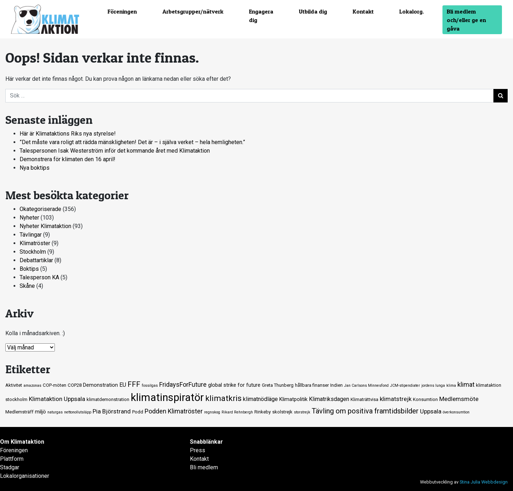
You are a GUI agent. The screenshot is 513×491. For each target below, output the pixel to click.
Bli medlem (204, 467)
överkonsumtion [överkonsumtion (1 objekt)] (456, 412)
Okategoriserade (40, 209)
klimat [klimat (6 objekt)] (466, 384)
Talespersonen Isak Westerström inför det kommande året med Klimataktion (115, 150)
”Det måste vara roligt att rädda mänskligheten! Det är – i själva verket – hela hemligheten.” (132, 142)
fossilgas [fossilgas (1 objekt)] (150, 385)
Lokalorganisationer (24, 475)
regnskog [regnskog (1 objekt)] (212, 412)
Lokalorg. (411, 11)
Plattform (12, 458)
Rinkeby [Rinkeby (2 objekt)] (262, 412)
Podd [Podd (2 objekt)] (137, 412)
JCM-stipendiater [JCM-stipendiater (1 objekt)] (405, 385)
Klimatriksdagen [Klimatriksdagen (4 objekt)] (329, 399)
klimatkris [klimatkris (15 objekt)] (223, 398)
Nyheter (29, 217)
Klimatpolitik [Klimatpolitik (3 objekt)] (293, 399)
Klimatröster (35, 243)
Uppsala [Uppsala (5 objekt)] (430, 411)
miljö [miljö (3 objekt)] (40, 411)
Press (197, 450)
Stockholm (33, 251)
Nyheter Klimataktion (45, 226)
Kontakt (363, 11)
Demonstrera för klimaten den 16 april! (67, 159)
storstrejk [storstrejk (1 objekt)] (302, 412)
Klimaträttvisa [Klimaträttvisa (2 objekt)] (364, 399)
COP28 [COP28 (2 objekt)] (75, 385)
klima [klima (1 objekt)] (451, 385)
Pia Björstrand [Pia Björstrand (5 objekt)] (112, 411)
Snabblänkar (206, 441)
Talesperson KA (39, 277)
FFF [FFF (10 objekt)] (134, 384)
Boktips (29, 268)
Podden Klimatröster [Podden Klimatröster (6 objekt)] (174, 411)
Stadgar (9, 467)
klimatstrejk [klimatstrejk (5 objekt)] (395, 398)
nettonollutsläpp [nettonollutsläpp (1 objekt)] (77, 412)
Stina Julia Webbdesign (484, 482)
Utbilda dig (313, 11)
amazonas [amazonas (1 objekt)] (32, 385)
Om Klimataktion (22, 441)
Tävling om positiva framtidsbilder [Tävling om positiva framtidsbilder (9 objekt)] (365, 411)
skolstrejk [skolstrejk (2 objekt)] (282, 412)
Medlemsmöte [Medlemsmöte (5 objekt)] (458, 398)
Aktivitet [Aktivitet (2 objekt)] (13, 385)
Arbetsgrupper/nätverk (192, 11)
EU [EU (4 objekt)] (122, 384)
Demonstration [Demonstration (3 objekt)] (100, 385)
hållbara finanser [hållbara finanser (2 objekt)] (312, 385)
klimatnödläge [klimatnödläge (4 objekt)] (260, 399)
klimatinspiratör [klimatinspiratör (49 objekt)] (167, 397)
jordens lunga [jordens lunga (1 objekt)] (433, 385)
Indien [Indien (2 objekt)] (336, 385)
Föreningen (122, 11)
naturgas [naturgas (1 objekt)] (55, 412)
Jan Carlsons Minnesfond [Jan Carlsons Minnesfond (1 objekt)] (366, 385)
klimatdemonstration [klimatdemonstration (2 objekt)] (108, 399)
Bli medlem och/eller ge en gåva (466, 20)
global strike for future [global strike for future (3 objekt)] (234, 385)
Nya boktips (35, 167)
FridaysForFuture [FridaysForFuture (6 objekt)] (183, 384)
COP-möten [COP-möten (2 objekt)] (54, 385)
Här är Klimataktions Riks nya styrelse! (68, 133)
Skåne (27, 286)
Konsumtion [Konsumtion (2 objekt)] (425, 399)
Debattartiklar (36, 260)
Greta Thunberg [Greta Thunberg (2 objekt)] (278, 385)
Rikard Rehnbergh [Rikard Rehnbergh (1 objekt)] (237, 412)
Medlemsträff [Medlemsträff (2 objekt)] (19, 412)
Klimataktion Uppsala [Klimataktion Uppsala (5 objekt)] (57, 398)
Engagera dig (261, 15)
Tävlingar (31, 234)
